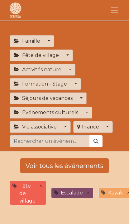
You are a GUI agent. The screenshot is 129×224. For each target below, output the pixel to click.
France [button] (88, 127)
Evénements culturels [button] (46, 112)
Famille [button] (27, 41)
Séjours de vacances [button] (44, 98)
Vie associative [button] (36, 127)
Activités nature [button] (38, 69)
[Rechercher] (96, 141)
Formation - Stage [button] (41, 84)
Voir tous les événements (64, 166)
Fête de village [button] (37, 55)
